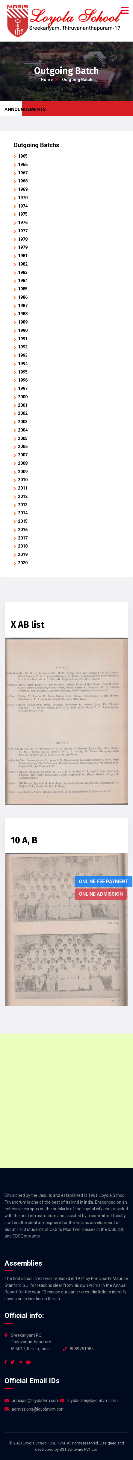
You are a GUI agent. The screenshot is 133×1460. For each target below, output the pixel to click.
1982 (23, 264)
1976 (23, 222)
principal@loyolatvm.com (35, 1400)
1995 (23, 372)
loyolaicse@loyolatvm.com (92, 1400)
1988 (23, 313)
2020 (23, 562)
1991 (23, 338)
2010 (23, 479)
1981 (23, 255)
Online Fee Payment (104, 881)
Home (47, 79)
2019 (23, 554)
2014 (23, 512)
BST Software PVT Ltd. (79, 1449)
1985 (23, 288)
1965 (23, 156)
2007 (23, 454)
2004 (23, 430)
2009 (23, 471)
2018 (23, 546)
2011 (23, 488)
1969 (23, 189)
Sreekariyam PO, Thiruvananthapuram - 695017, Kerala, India (32, 1342)
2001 (23, 405)
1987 (23, 305)
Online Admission (101, 894)
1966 (23, 164)
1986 (23, 297)
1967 (23, 172)
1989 (23, 322)
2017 (23, 538)
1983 (23, 272)
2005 (23, 438)
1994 (23, 363)
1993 (23, 355)
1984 (23, 280)
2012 (23, 496)
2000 (23, 396)
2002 (23, 413)
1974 (23, 206)
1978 (23, 239)
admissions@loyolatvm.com (37, 1409)
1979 (23, 247)
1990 (23, 330)
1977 (23, 230)
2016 (23, 529)
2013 (23, 504)
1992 (23, 347)
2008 (23, 463)
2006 (23, 446)
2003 (23, 421)
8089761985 (82, 1348)
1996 (23, 380)
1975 (23, 214)
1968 (23, 181)
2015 (23, 521)
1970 (23, 197)
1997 (23, 388)
